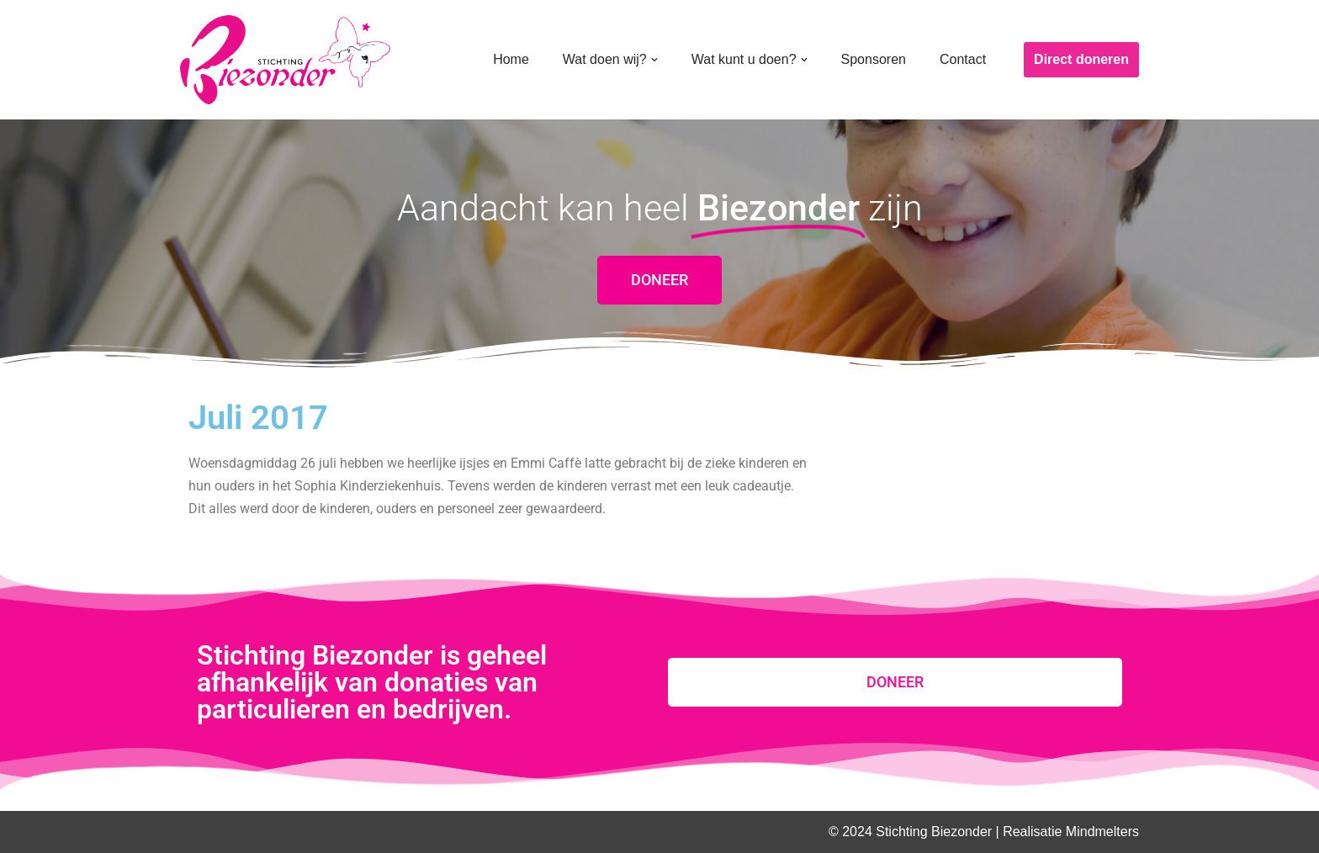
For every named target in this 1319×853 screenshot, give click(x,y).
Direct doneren (1081, 59)
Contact (963, 59)
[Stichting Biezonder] (285, 59)
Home (511, 59)
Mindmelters (1102, 831)
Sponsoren (873, 59)
